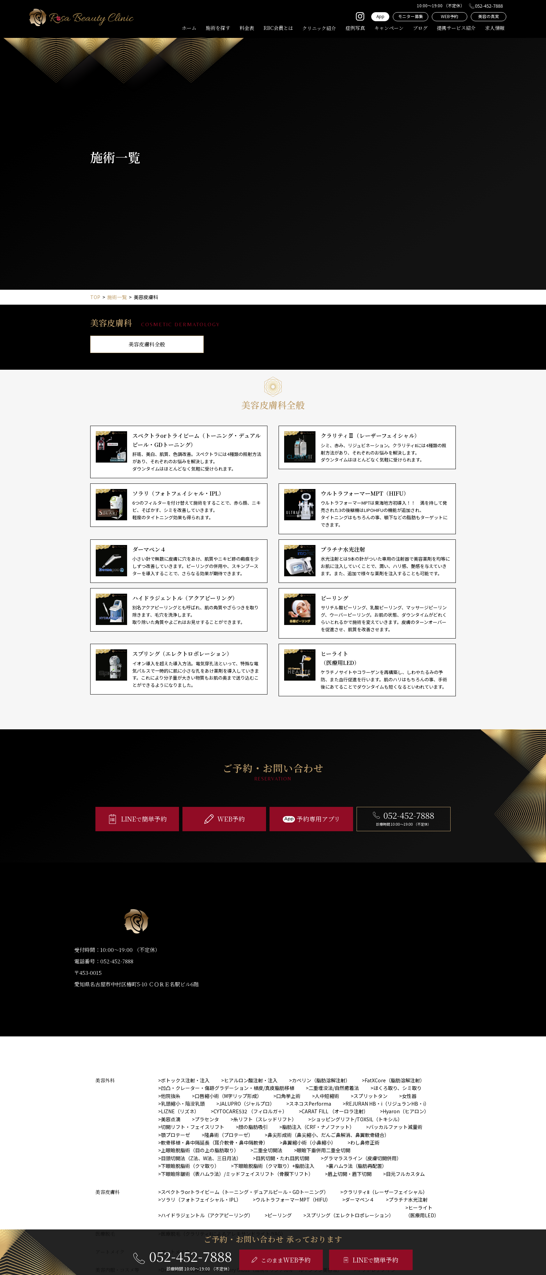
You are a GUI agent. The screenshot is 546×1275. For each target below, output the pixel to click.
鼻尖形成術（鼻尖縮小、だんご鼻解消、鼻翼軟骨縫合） (328, 1134)
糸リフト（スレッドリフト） (265, 1119)
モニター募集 (410, 16)
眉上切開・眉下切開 (350, 1173)
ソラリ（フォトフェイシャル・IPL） (201, 1199)
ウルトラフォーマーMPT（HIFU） (293, 1199)
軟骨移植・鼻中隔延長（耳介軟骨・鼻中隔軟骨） (214, 1142)
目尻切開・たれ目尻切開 (282, 1158)
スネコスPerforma (310, 1103)
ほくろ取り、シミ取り (397, 1087)
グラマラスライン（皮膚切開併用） (362, 1158)
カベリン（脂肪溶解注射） (321, 1080)
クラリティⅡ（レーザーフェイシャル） (385, 1191)
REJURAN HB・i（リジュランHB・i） (387, 1103)
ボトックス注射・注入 (185, 1080)
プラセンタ (207, 1119)
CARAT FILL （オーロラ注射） (335, 1111)
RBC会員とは (278, 27)
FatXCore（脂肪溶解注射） (395, 1080)
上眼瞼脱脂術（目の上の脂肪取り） (200, 1150)
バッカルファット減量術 (395, 1126)
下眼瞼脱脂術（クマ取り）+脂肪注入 (274, 1165)
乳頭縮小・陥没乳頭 (183, 1103)
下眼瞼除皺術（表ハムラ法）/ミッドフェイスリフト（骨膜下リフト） (237, 1173)
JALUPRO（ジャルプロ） (247, 1103)
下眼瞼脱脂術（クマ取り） (190, 1165)
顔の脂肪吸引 (253, 1126)
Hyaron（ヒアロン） (406, 1111)
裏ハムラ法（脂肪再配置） (358, 1165)
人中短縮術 (327, 1095)
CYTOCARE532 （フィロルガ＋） (250, 1111)
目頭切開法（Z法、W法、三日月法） (201, 1158)
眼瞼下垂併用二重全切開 (323, 1150)
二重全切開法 (267, 1150)
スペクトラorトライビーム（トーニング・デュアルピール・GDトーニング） (245, 1191)
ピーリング (279, 1215)
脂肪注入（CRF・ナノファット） (318, 1126)
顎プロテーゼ (175, 1134)
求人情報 (495, 27)
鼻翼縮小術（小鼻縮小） (309, 1142)
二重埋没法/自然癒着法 (334, 1087)
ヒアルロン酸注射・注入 (251, 1080)
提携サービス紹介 (456, 27)
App (380, 16)
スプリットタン (370, 1095)
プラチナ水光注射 (408, 1199)
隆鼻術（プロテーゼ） (228, 1134)
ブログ (420, 27)
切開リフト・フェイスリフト (192, 1126)
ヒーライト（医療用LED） (422, 1211)
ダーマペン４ (359, 1199)
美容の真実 (488, 16)
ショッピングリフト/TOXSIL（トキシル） (357, 1119)
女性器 (409, 1095)
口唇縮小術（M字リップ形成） (228, 1095)
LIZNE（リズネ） (180, 1111)
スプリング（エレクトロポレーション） (350, 1215)
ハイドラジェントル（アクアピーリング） (207, 1215)
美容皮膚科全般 (146, 344)
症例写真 (355, 27)
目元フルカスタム (405, 1173)
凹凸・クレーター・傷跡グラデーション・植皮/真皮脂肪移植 (227, 1087)
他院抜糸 (170, 1095)
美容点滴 (170, 1119)
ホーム (189, 27)
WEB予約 (449, 16)
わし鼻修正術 (365, 1142)
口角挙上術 (288, 1095)
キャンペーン (389, 27)
